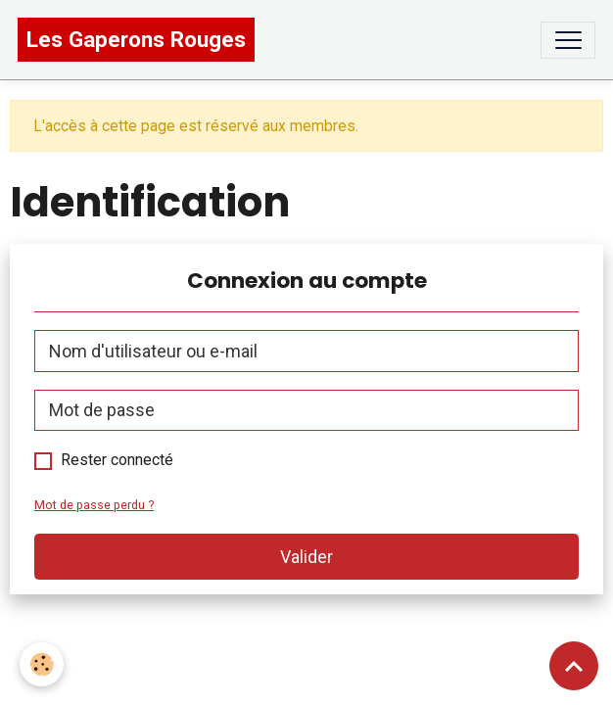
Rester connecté (117, 459)
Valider (306, 556)
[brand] (136, 40)
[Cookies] (42, 664)
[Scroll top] (573, 665)
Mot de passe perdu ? (94, 504)
